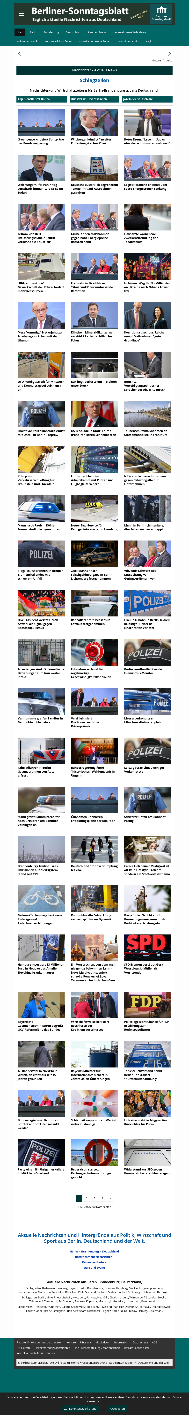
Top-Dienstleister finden (58, 41)
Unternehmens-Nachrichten (129, 32)
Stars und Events (96, 32)
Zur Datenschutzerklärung (80, 1408)
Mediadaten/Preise (128, 41)
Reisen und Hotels (27, 41)
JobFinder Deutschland (138, 123)
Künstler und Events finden (94, 41)
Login (149, 41)
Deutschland (73, 32)
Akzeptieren (117, 1408)
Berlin (33, 32)
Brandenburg (51, 32)
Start (20, 32)
